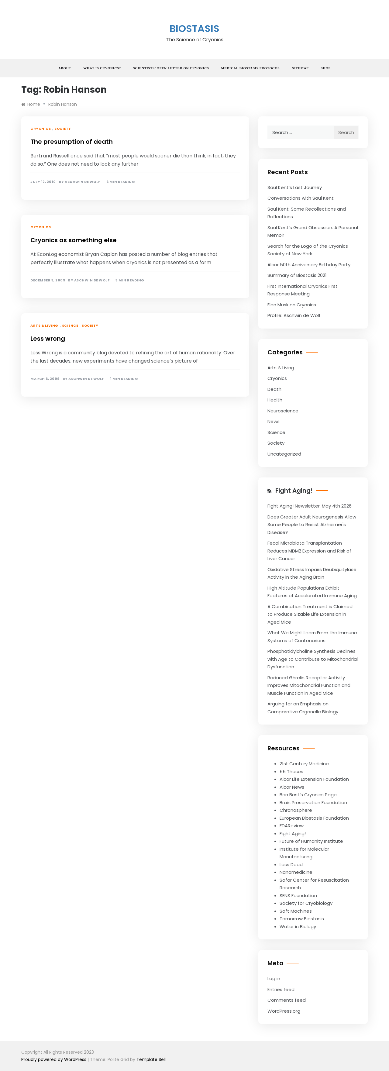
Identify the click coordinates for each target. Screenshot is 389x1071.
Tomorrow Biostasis (302, 918)
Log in (273, 978)
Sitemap (300, 68)
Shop (326, 68)
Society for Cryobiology (306, 903)
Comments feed (286, 1000)
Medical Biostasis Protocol (250, 68)
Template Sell (151, 1059)
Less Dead (291, 864)
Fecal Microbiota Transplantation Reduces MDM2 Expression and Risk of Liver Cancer (309, 551)
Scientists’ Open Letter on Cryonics (171, 68)
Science (70, 325)
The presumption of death (71, 141)
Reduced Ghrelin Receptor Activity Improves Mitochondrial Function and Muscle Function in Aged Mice (308, 685)
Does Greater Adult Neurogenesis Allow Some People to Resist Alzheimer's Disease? (311, 525)
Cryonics (40, 128)
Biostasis (194, 28)
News (273, 421)
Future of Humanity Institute (311, 841)
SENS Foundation (298, 895)
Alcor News (292, 787)
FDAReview (292, 825)
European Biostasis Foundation (314, 818)
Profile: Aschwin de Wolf (294, 315)
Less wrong (47, 338)
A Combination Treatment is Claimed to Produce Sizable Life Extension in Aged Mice (310, 614)
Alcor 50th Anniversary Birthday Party (308, 264)
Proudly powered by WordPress (54, 1059)
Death (274, 389)
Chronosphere (296, 810)
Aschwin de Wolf (82, 182)
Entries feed (280, 989)
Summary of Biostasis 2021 (297, 275)
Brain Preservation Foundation (313, 802)
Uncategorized (284, 454)
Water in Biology (298, 926)
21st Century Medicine (304, 763)
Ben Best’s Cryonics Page (308, 794)
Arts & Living (44, 325)
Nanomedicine (296, 872)
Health (274, 400)
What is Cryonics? (102, 68)
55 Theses (291, 771)
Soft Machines (296, 911)
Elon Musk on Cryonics (291, 304)
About (64, 68)
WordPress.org (283, 1011)
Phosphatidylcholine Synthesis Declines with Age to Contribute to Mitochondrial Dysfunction (312, 659)
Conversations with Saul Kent (300, 198)
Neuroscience (282, 411)
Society (62, 128)
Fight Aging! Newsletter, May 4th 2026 (309, 506)
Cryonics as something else (73, 240)
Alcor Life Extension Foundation (314, 779)
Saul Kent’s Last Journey (294, 187)
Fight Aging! (294, 490)
